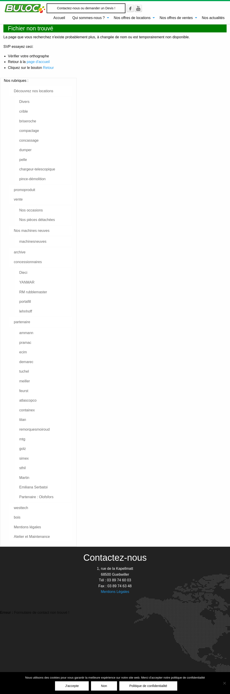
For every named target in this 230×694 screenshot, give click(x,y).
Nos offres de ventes (176, 18)
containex (27, 410)
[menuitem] (59, 18)
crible (23, 111)
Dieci (23, 272)
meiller (24, 381)
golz (22, 449)
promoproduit (24, 190)
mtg (22, 439)
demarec (26, 362)
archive (20, 252)
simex (24, 458)
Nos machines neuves (31, 231)
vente (18, 199)
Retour (48, 68)
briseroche (27, 121)
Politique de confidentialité (148, 686)
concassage (28, 140)
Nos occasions (31, 210)
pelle (23, 160)
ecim (23, 352)
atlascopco (28, 400)
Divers (24, 102)
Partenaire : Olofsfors (36, 497)
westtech (21, 508)
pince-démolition (32, 179)
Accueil (59, 18)
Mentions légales (27, 527)
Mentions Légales (115, 592)
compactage (29, 131)
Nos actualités (213, 18)
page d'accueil (38, 62)
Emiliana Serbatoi (33, 487)
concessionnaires (28, 262)
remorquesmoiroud (34, 429)
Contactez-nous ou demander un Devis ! (86, 8)
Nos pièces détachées (37, 220)
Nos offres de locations (132, 18)
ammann (26, 333)
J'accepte (72, 686)
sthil (22, 468)
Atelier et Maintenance (32, 537)
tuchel (24, 371)
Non (104, 686)
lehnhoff (25, 311)
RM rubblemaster (33, 292)
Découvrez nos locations (33, 91)
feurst (23, 391)
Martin (24, 478)
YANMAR (26, 282)
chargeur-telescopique (37, 169)
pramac (25, 343)
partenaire (22, 322)
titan (22, 420)
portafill (25, 301)
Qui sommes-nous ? (88, 18)
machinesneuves (32, 241)
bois (17, 517)
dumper (25, 150)
